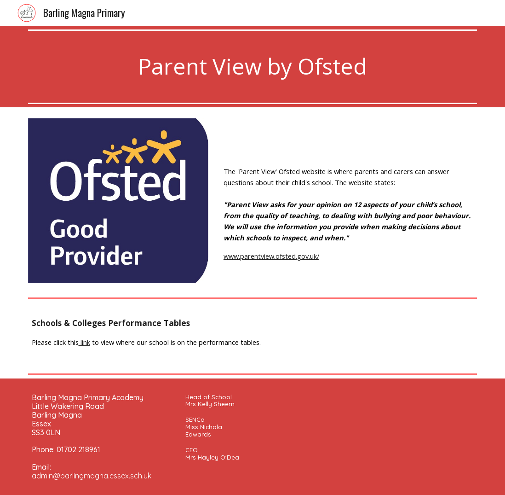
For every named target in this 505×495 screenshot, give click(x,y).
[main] (252, 66)
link (84, 342)
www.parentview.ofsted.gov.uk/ (271, 256)
